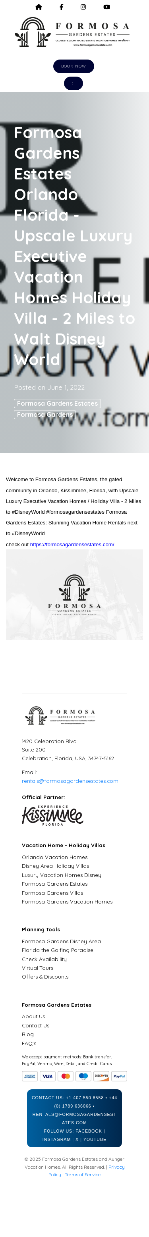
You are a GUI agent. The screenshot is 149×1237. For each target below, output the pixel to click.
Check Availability (44, 959)
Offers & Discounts (45, 976)
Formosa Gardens (45, 414)
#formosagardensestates (75, 512)
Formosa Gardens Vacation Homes (67, 901)
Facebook (88, 1131)
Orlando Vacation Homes (54, 857)
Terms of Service (83, 1174)
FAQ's (29, 1043)
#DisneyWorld (28, 512)
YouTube (95, 1139)
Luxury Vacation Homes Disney (61, 875)
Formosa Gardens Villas (52, 893)
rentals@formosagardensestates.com (70, 781)
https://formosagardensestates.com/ (72, 544)
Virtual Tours (37, 968)
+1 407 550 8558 (85, 1097)
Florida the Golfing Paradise (57, 950)
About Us (33, 1016)
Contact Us (35, 1025)
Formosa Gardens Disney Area (61, 941)
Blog (28, 1034)
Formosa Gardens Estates (57, 403)
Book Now (73, 66)
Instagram (57, 1139)
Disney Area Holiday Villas (55, 866)
